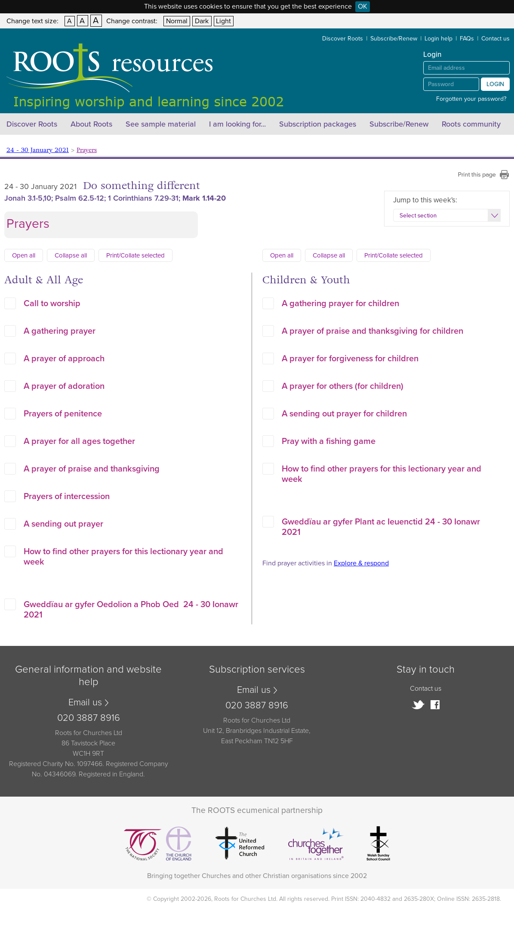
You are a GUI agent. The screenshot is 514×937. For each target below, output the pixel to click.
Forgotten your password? (471, 98)
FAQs (467, 38)
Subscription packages (317, 124)
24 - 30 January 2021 (37, 150)
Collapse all (71, 255)
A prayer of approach (64, 359)
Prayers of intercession (67, 496)
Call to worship (52, 303)
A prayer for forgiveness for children (350, 359)
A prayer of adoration (64, 386)
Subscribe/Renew (393, 38)
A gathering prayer (59, 331)
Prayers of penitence (63, 414)
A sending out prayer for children (344, 414)
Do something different (141, 185)
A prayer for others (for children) (342, 386)
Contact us (495, 38)
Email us (85, 702)
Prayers (87, 150)
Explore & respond (361, 563)
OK (362, 6)
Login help (438, 38)
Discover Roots (342, 38)
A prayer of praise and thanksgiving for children (372, 331)
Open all (23, 255)
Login (495, 84)
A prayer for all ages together (79, 441)
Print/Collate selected (135, 255)
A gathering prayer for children (340, 303)
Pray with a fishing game (328, 441)
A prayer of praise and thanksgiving (92, 469)
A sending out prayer (63, 524)
